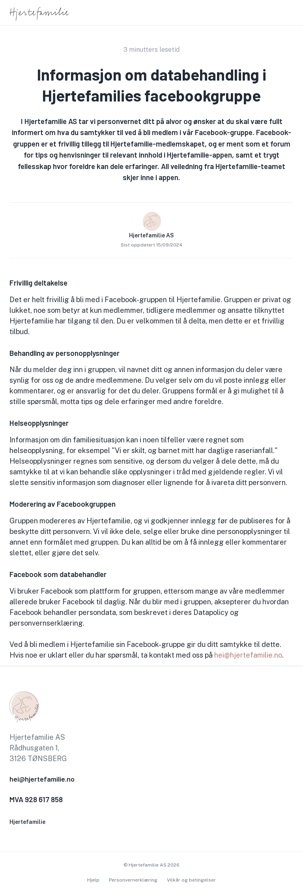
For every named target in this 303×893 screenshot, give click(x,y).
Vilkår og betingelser (191, 880)
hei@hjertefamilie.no (248, 655)
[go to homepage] (39, 19)
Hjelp (93, 880)
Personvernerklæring (133, 880)
